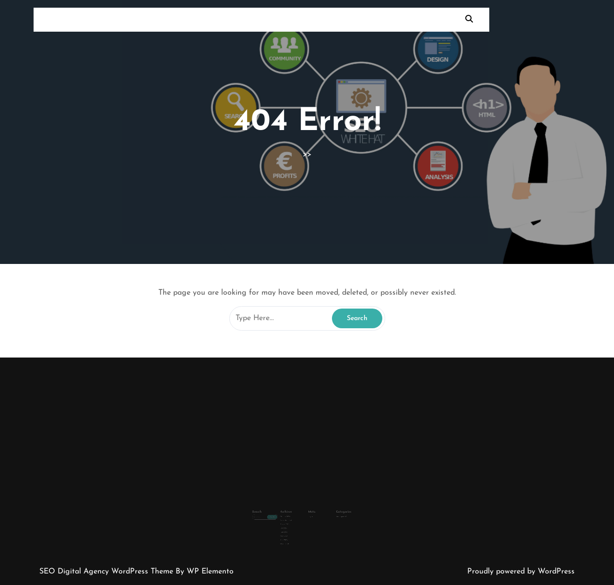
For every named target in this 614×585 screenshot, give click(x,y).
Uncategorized (331, 511)
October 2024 (291, 511)
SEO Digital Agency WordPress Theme (107, 571)
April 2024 (290, 528)
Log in (309, 511)
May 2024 (290, 525)
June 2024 (290, 522)
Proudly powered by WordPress (521, 571)
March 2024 (291, 531)
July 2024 (290, 519)
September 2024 (292, 514)
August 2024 (291, 517)
